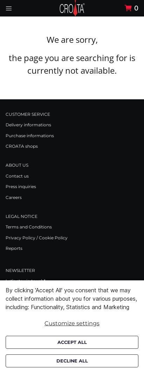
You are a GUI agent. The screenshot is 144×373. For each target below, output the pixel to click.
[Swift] (72, 8)
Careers (14, 197)
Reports (14, 248)
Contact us (17, 176)
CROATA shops (22, 146)
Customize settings (72, 323)
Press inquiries (21, 186)
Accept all (72, 342)
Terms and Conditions (29, 226)
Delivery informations (28, 124)
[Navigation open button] (9, 8)
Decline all (72, 361)
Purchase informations (30, 135)
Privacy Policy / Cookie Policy (37, 237)
